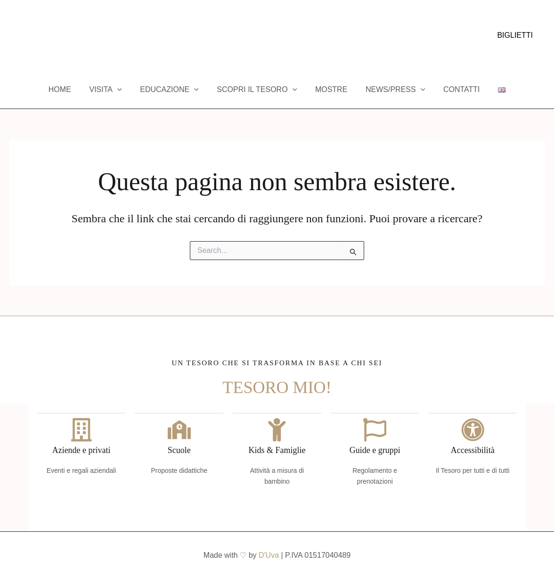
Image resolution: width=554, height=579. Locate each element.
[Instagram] (28, 36)
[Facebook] (13, 36)
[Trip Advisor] (56, 36)
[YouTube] (42, 36)
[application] (125, 90)
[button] (515, 35)
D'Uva (269, 555)
